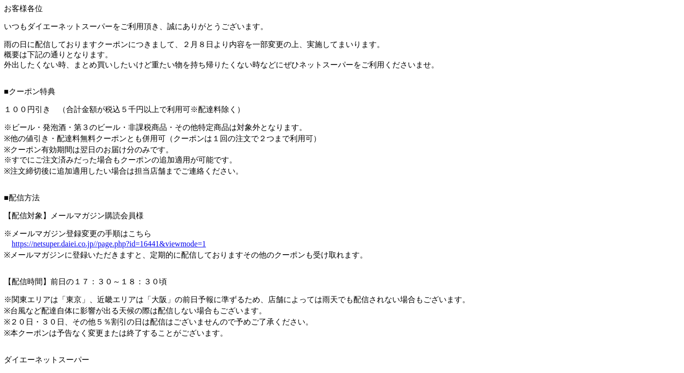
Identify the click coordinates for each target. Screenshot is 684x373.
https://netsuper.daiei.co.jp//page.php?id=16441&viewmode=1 (109, 244)
